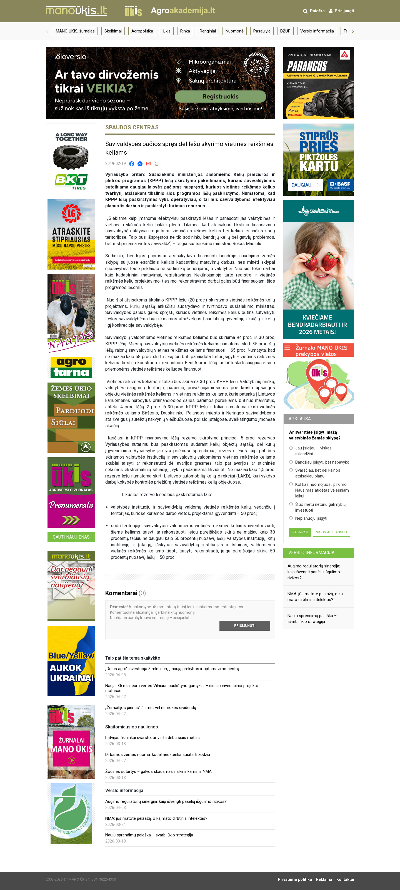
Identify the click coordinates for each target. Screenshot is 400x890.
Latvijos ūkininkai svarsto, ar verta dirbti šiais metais (152, 737)
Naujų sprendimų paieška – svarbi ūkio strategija (149, 835)
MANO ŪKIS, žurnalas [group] (75, 31)
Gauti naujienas (71, 537)
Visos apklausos (331, 532)
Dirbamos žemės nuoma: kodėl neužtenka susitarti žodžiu (157, 754)
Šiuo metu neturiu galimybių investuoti (317, 507)
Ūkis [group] (167, 31)
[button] (47, 31)
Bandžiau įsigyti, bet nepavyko (319, 462)
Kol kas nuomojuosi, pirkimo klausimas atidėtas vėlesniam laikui (319, 490)
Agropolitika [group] (142, 31)
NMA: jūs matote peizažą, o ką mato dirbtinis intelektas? (156, 818)
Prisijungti (245, 626)
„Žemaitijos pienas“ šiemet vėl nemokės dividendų (150, 707)
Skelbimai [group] (113, 31)
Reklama (324, 879)
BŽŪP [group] (285, 31)
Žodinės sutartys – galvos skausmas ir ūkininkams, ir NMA (158, 771)
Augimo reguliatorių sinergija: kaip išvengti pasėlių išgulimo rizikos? (166, 801)
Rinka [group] (185, 31)
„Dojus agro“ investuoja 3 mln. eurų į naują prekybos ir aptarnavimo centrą (172, 668)
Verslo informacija (311, 552)
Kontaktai (345, 879)
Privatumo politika (295, 879)
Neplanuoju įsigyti (308, 518)
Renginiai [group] (208, 31)
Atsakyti (300, 532)
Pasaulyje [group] (262, 31)
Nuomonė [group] (235, 31)
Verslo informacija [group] (317, 31)
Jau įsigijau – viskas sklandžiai (310, 451)
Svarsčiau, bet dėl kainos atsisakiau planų (314, 473)
